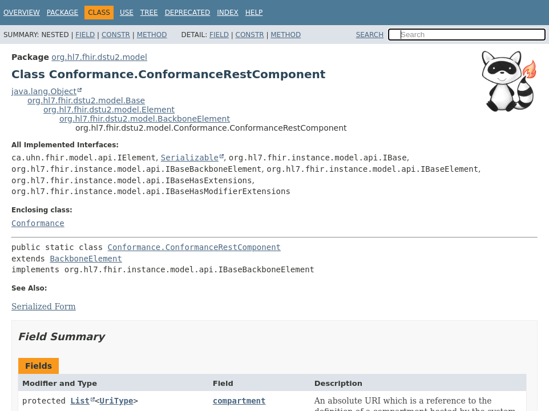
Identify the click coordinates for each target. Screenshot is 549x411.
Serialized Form (43, 306)
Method (152, 35)
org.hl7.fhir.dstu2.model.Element (109, 109)
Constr (116, 35)
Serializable (190, 157)
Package (62, 13)
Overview (21, 13)
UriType (116, 400)
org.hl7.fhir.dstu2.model (99, 57)
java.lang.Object (43, 91)
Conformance (37, 223)
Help (254, 13)
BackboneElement (86, 258)
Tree (149, 13)
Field (85, 35)
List (80, 400)
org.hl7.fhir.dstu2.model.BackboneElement (144, 118)
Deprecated (188, 13)
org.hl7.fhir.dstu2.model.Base (86, 100)
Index (228, 13)
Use (127, 13)
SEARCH (370, 35)
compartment (239, 400)
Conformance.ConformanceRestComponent (194, 247)
